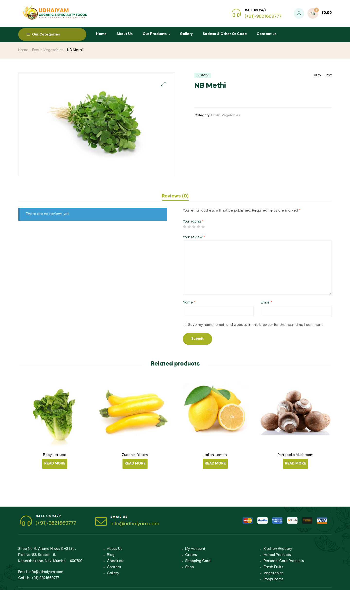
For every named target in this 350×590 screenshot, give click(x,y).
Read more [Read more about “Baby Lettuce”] (54, 463)
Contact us (267, 34)
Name (189, 302)
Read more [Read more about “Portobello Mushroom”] (295, 463)
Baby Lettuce (54, 455)
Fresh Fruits (273, 567)
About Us (124, 34)
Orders (191, 555)
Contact (114, 567)
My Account (195, 549)
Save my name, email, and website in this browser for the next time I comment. (256, 325)
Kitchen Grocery (278, 549)
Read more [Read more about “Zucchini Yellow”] (135, 463)
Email (266, 302)
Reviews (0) (175, 196)
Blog (110, 555)
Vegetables (274, 573)
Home (101, 34)
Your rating (193, 221)
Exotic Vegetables (47, 50)
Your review (194, 237)
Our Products (155, 34)
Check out (116, 561)
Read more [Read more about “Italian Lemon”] (215, 463)
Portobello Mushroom (295, 455)
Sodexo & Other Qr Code (225, 34)
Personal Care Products (284, 561)
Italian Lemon (215, 455)
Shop (189, 567)
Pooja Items (273, 579)
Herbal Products (277, 555)
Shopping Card (197, 561)
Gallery (186, 34)
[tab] (175, 196)
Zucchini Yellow (135, 455)
